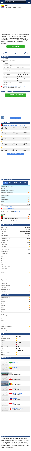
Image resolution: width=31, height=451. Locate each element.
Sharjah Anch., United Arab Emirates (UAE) (14, 86)
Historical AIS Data (15, 153)
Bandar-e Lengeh (6, 206)
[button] (29, 2)
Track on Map (15, 118)
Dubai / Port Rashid (7, 208)
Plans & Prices (15, 46)
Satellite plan (17, 211)
